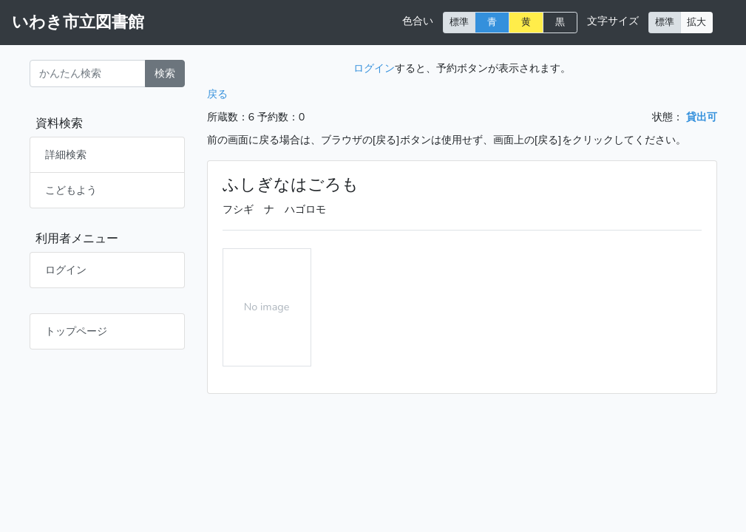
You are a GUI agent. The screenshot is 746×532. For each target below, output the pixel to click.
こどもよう (71, 190)
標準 (459, 22)
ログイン (66, 269)
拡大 (696, 22)
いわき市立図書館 (78, 22)
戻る (217, 93)
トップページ (76, 331)
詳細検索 (66, 154)
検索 (165, 73)
